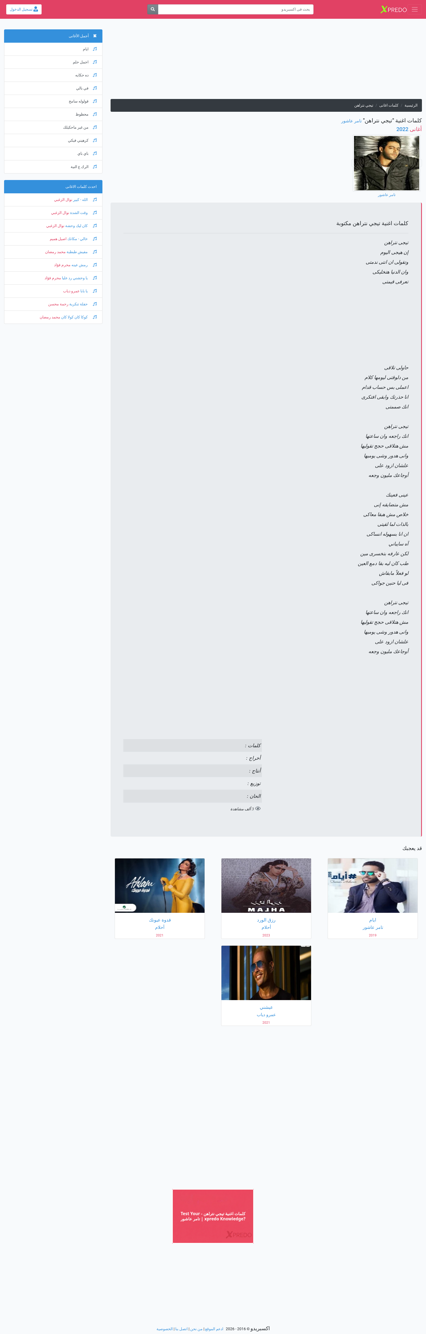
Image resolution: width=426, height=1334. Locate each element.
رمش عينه (84, 265)
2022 (409, 129)
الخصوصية (164, 1329)
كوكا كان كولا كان (78, 317)
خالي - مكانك (82, 239)
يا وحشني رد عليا (79, 278)
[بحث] (152, 9)
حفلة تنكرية (82, 304)
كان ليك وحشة (80, 226)
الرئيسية (411, 105)
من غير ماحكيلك (80, 127)
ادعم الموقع (214, 1329)
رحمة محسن (58, 304)
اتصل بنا (181, 1329)
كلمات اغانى (389, 105)
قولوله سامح (83, 101)
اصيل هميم (58, 239)
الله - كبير (84, 199)
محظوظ (86, 114)
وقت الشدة (83, 212)
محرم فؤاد (62, 265)
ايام (90, 49)
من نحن (196, 1329)
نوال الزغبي (63, 199)
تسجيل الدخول (24, 9)
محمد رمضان (55, 252)
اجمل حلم (85, 62)
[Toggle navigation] (415, 9)
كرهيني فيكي (82, 140)
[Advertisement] (266, 61)
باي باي (87, 153)
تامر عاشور (351, 120)
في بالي (86, 88)
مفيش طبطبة (81, 252)
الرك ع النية (84, 167)
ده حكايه (86, 75)
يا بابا (88, 291)
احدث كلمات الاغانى (81, 186)
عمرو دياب (71, 291)
